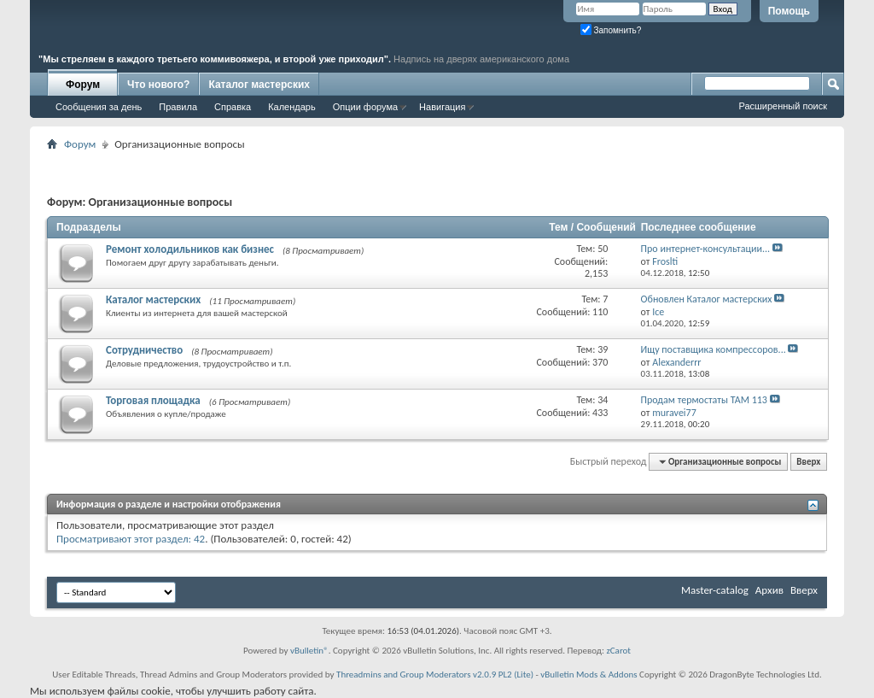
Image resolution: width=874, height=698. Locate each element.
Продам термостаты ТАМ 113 (704, 400)
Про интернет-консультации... (705, 249)
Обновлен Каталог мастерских (706, 299)
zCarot (618, 650)
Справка (232, 107)
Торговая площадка (153, 400)
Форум (83, 85)
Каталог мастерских (259, 85)
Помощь (789, 11)
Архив (769, 590)
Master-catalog (715, 590)
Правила (178, 107)
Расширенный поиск (782, 106)
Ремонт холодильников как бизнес (190, 249)
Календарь (292, 107)
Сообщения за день (98, 107)
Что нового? (158, 85)
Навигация (442, 107)
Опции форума (365, 107)
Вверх (808, 461)
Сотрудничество (144, 349)
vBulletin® (309, 650)
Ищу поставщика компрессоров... (713, 349)
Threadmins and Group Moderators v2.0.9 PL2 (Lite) (434, 674)
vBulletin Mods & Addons (588, 674)
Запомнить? (611, 30)
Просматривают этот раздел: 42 (130, 538)
